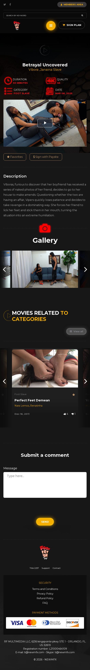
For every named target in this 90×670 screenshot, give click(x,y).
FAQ (45, 602)
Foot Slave (21, 394)
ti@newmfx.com (34, 652)
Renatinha (36, 405)
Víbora (34, 70)
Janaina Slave (50, 70)
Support (46, 568)
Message (10, 468)
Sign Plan (72, 25)
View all (76, 331)
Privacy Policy (45, 593)
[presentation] (4, 269)
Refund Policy (45, 598)
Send (45, 521)
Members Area (72, 4)
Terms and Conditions (45, 589)
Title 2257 (34, 568)
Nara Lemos (22, 405)
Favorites (15, 156)
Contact (57, 568)
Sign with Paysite (46, 156)
